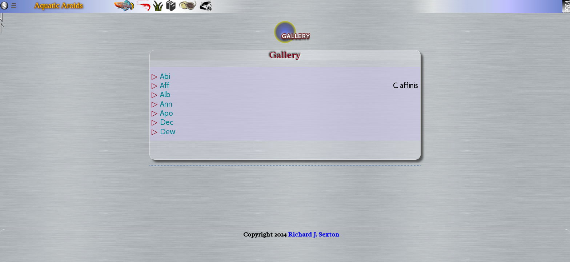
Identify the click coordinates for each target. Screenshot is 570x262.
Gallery (285, 55)
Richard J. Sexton (313, 242)
